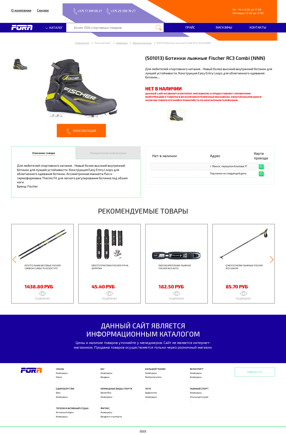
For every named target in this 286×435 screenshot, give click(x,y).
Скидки (43, 10)
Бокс (58, 392)
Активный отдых (65, 412)
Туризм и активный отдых (72, 408)
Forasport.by (82, 43)
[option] (76, 95)
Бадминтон (151, 392)
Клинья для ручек (199, 396)
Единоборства (65, 388)
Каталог (54, 27)
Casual (60, 369)
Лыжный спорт (199, 388)
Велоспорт (196, 369)
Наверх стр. (255, 371)
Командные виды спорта (116, 388)
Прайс (190, 27)
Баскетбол (106, 392)
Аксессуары (62, 373)
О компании (21, 10)
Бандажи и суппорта (111, 416)
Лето (148, 388)
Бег (103, 369)
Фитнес (105, 408)
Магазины (224, 27)
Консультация (81, 131)
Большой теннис (155, 369)
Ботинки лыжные (142, 43)
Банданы (105, 377)
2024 (143, 430)
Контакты (258, 27)
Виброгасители (153, 377)
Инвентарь (122, 43)
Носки (59, 377)
